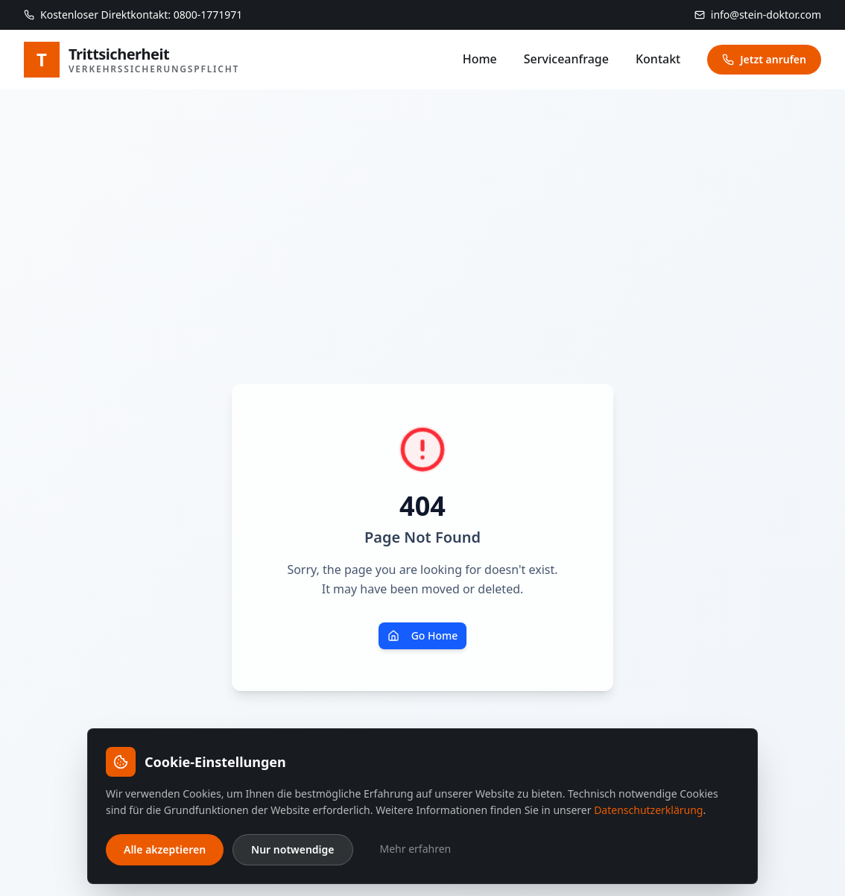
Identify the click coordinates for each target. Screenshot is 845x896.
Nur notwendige (292, 849)
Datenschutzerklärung (648, 810)
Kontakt (658, 59)
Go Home (422, 635)
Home (480, 59)
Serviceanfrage (566, 59)
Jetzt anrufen (764, 59)
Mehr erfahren (416, 849)
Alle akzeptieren (165, 849)
